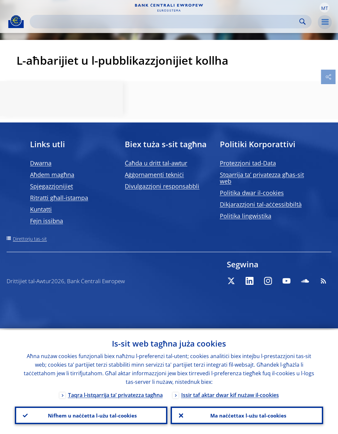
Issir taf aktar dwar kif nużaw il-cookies (230, 393)
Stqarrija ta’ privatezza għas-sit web (262, 178)
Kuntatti (41, 209)
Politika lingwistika (245, 216)
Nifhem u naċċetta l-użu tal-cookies (91, 414)
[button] (324, 8)
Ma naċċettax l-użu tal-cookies (247, 414)
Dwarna (40, 163)
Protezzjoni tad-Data (248, 163)
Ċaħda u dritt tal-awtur (156, 163)
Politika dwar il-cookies (252, 193)
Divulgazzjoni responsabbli (162, 186)
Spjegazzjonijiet (51, 186)
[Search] (165, 21)
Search (302, 21)
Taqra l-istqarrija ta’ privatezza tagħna (115, 393)
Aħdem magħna (52, 175)
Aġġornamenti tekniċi (154, 175)
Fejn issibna (46, 221)
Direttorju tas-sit (30, 239)
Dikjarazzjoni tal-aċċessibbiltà (261, 204)
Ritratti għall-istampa (59, 198)
